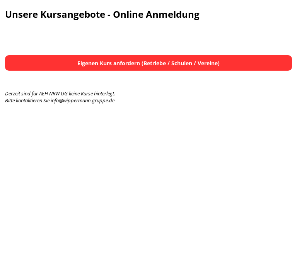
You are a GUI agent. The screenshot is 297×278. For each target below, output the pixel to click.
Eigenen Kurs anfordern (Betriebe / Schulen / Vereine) (148, 63)
